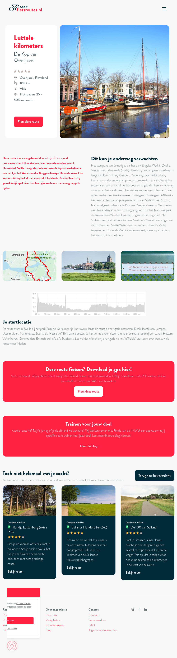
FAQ (91, 625)
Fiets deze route (28, 121)
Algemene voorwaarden (102, 630)
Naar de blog (88, 446)
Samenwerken (97, 620)
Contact (93, 615)
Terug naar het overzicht (154, 475)
